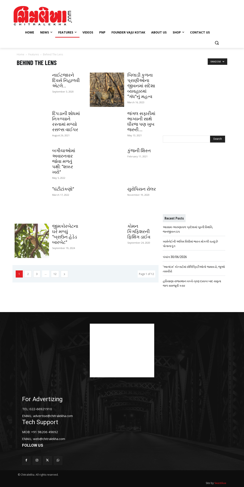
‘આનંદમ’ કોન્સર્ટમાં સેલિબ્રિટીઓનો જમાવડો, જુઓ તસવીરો (194, 269)
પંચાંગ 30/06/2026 (175, 257)
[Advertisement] (121, 15)
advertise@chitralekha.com (53, 416)
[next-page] (64, 274)
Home (20, 54)
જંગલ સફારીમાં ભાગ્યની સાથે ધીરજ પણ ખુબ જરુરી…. (141, 121)
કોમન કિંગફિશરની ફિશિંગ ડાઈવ (138, 232)
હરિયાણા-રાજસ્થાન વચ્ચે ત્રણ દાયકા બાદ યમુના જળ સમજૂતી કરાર (192, 283)
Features (33, 54)
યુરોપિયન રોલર (141, 189)
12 (54, 274)
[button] (217, 43)
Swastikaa (220, 483)
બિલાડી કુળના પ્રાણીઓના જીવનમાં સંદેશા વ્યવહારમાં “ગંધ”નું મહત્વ (141, 86)
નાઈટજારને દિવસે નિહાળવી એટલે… (66, 80)
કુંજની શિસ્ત (139, 150)
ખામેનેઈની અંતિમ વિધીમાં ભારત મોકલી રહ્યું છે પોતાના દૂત (190, 244)
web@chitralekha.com (49, 439)
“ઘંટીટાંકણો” (63, 189)
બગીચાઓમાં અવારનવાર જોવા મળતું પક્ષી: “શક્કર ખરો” (63, 161)
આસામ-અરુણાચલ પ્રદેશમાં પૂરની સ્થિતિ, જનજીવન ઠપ (188, 229)
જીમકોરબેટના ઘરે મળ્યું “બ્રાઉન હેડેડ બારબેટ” (65, 234)
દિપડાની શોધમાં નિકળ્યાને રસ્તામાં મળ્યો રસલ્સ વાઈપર (66, 121)
